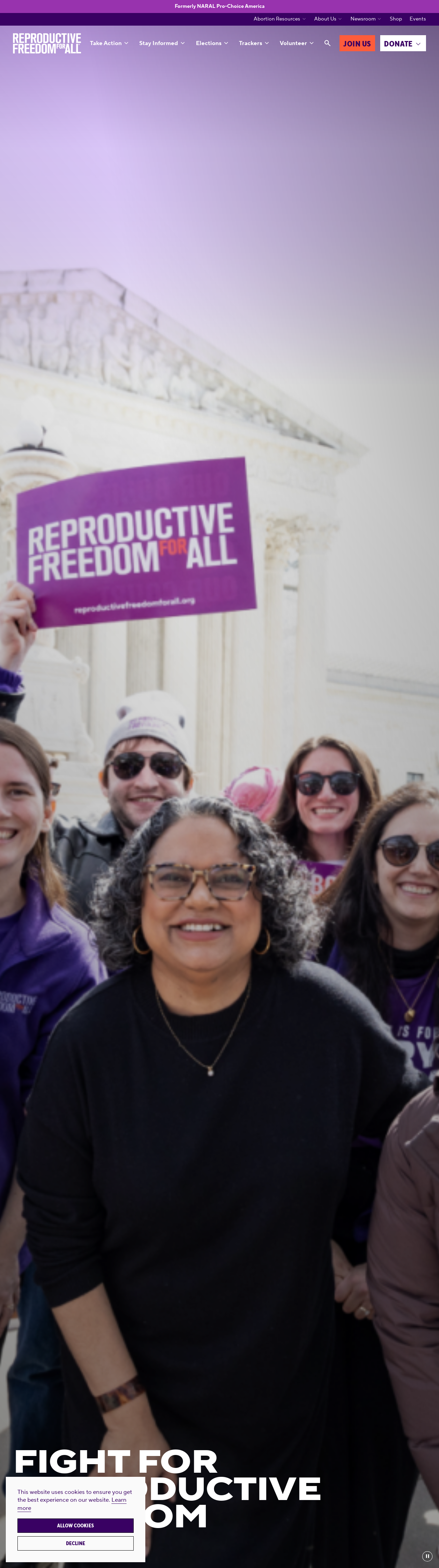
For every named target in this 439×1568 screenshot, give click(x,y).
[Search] (327, 43)
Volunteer (293, 43)
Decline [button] (75, 1543)
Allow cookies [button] (75, 1525)
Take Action (106, 43)
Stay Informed (158, 43)
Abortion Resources (277, 19)
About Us (325, 19)
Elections (209, 43)
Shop (396, 19)
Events (418, 19)
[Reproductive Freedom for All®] (47, 43)
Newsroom (363, 19)
